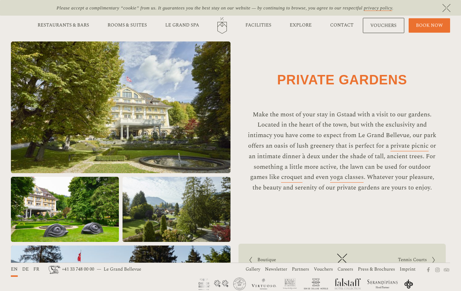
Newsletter (276, 269)
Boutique (274, 260)
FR (36, 269)
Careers (345, 269)
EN (14, 269)
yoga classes (347, 177)
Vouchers (323, 269)
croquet (291, 177)
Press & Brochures (376, 269)
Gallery (253, 269)
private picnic (409, 146)
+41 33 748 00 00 (71, 269)
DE (25, 269)
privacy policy (378, 8)
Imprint (408, 269)
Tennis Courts (395, 260)
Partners (300, 269)
